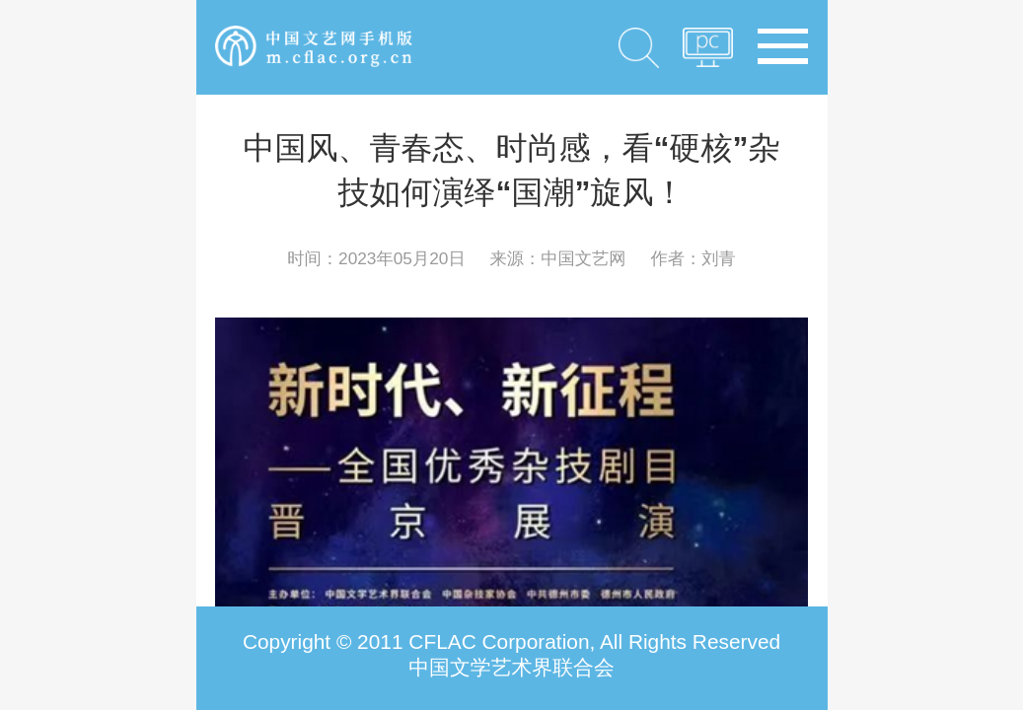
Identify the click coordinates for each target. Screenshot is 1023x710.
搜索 (638, 47)
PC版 (708, 53)
